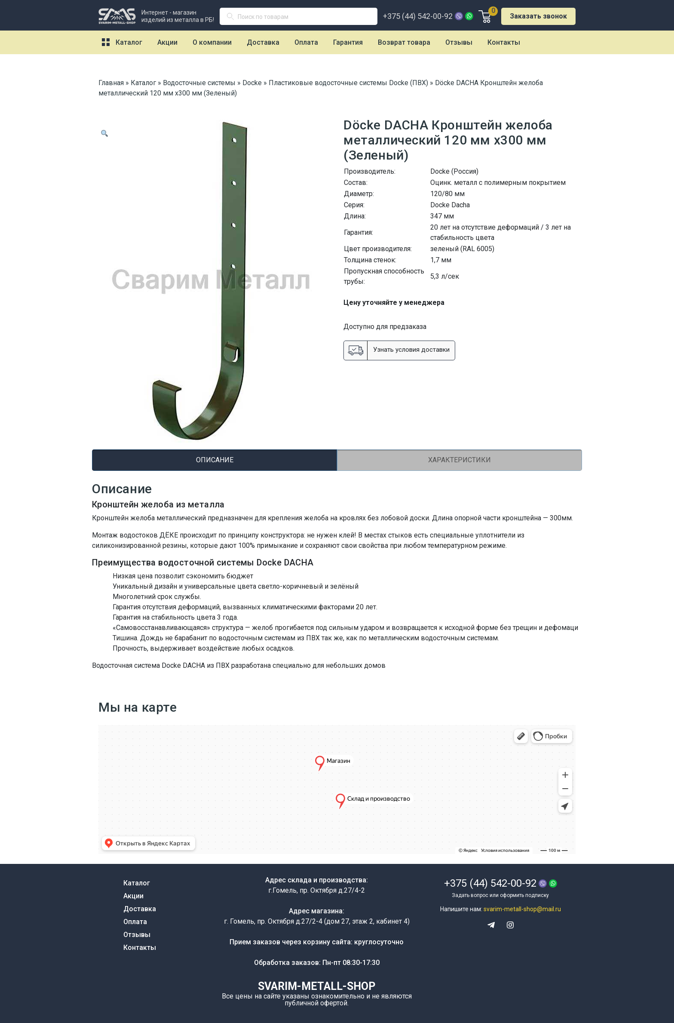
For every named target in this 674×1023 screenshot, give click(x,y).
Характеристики (459, 460)
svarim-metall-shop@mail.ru (522, 909)
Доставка (263, 42)
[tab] (214, 460)
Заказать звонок (538, 16)
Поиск (233, 18)
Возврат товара (404, 42)
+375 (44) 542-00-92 (418, 16)
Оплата (306, 42)
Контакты (503, 42)
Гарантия (348, 42)
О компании (212, 42)
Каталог (129, 42)
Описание (214, 460)
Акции (167, 42)
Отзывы (458, 42)
